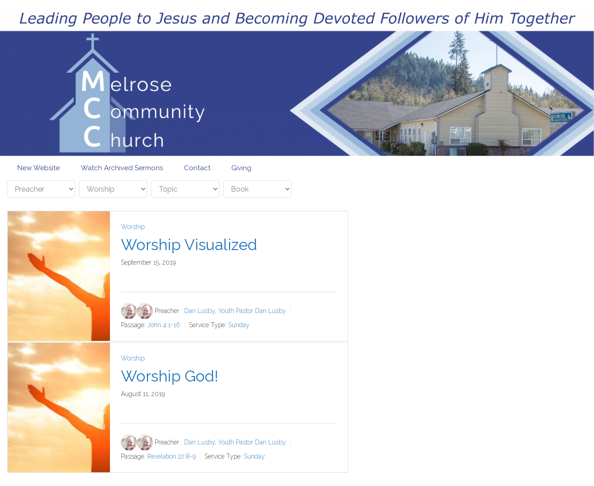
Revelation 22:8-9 (171, 456)
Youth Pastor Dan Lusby (252, 310)
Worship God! (169, 376)
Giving (241, 168)
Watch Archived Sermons (122, 168)
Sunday (239, 325)
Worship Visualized (189, 244)
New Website (38, 168)
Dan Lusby (199, 310)
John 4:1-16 (163, 325)
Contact (197, 168)
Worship (133, 226)
